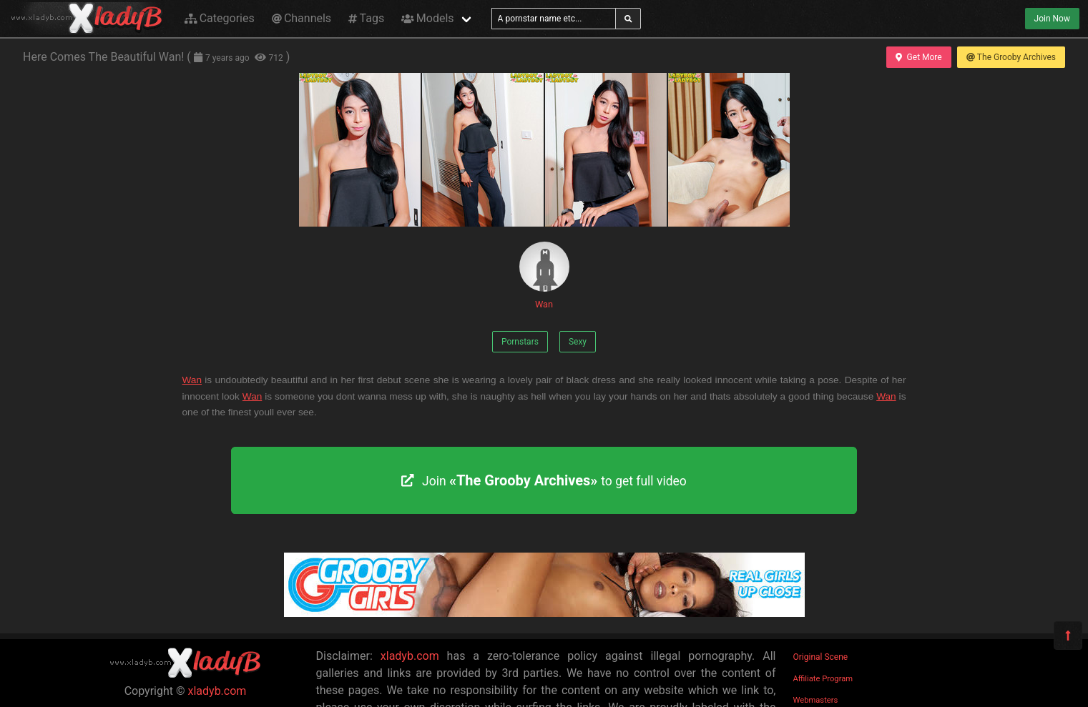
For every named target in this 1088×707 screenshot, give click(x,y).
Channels (301, 18)
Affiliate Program (823, 678)
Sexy (578, 342)
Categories (220, 18)
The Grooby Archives (1011, 57)
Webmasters (815, 700)
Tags (366, 18)
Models (427, 18)
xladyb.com (217, 691)
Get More (918, 57)
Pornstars (520, 342)
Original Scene (820, 657)
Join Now (1052, 19)
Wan (544, 276)
